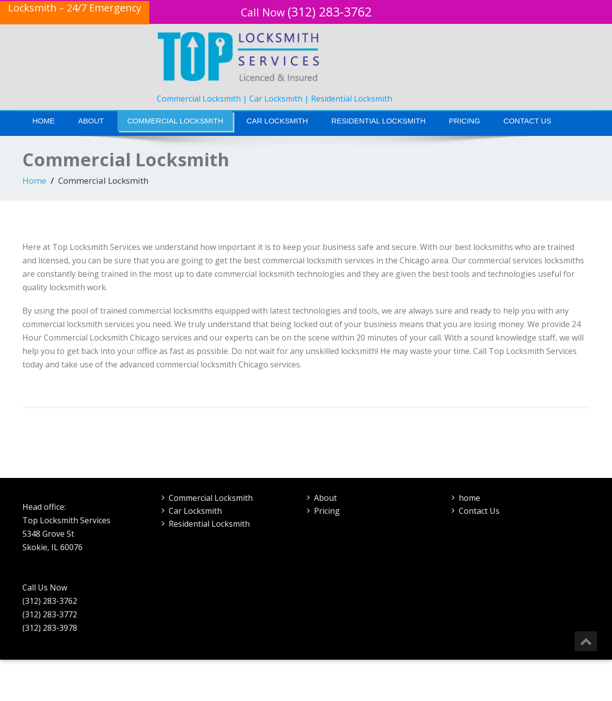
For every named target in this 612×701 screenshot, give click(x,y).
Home (43, 121)
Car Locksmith (276, 121)
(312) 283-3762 (306, 11)
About (91, 121)
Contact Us (527, 121)
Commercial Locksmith (175, 121)
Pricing (464, 121)
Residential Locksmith (378, 121)
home (469, 497)
